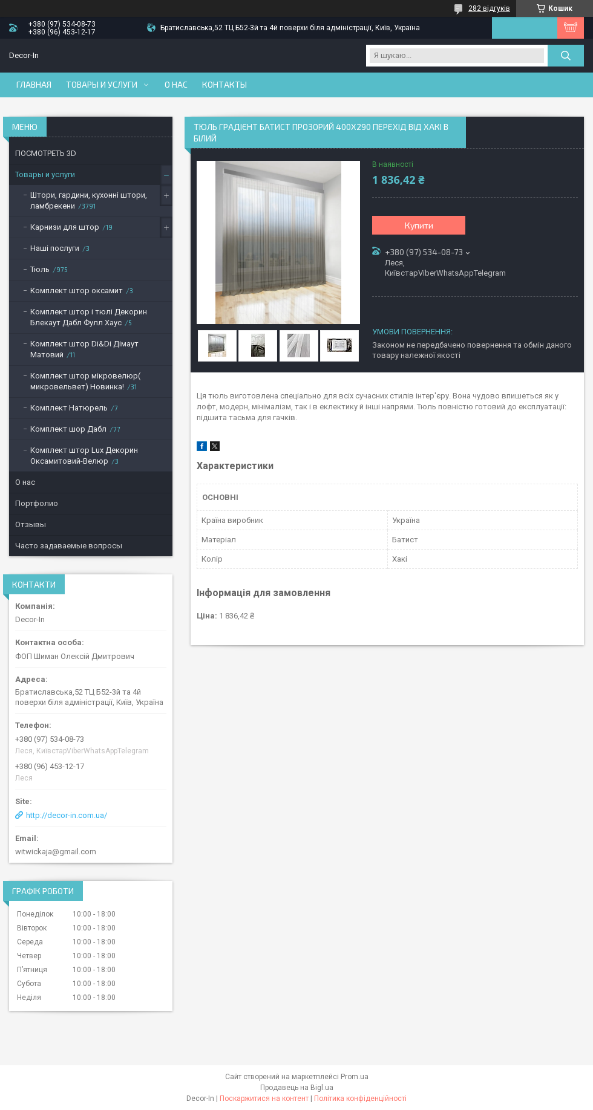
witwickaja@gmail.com (55, 851)
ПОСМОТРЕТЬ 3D (45, 153)
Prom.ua (355, 1077)
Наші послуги (54, 248)
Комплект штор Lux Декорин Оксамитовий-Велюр (84, 456)
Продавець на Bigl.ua (296, 1087)
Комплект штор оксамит (76, 290)
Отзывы (30, 524)
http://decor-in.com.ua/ (66, 815)
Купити (419, 225)
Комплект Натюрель (69, 407)
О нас (176, 84)
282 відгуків (489, 8)
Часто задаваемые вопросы (68, 545)
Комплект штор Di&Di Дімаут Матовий (84, 349)
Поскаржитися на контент (264, 1098)
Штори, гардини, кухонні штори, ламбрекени (88, 200)
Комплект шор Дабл (68, 428)
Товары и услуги (101, 84)
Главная (33, 84)
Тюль (40, 269)
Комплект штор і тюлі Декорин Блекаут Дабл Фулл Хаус (88, 317)
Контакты (224, 84)
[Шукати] (566, 56)
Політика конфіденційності (360, 1098)
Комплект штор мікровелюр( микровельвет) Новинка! (85, 381)
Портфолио (36, 503)
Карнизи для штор (64, 227)
